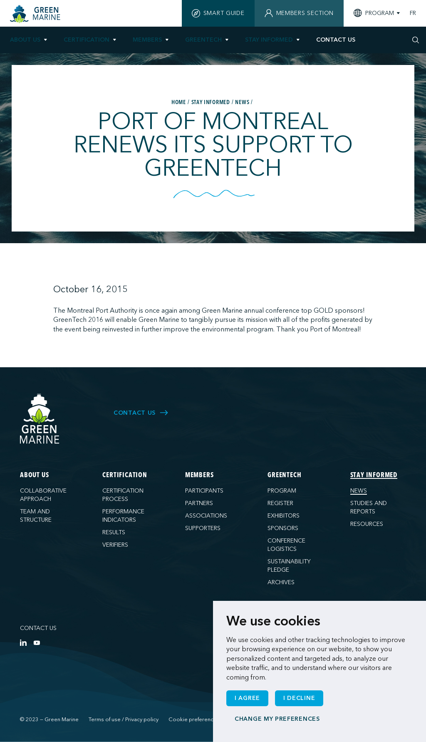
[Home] (36, 14)
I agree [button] (247, 698)
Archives (281, 582)
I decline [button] (299, 698)
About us (25, 40)
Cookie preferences (194, 719)
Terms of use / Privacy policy (124, 719)
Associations (206, 516)
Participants (204, 491)
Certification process (123, 495)
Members (147, 40)
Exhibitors (283, 516)
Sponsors (282, 528)
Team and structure (36, 516)
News (358, 491)
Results (113, 532)
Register (280, 503)
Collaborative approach (43, 495)
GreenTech (203, 40)
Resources (366, 524)
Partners (199, 503)
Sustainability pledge (289, 566)
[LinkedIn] (23, 642)
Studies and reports (368, 507)
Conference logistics (286, 545)
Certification (86, 40)
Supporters (202, 528)
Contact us (38, 628)
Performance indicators (123, 516)
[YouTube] (36, 642)
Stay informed (269, 40)
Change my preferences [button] (277, 719)
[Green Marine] (40, 419)
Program (281, 491)
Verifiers (115, 545)
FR (413, 13)
